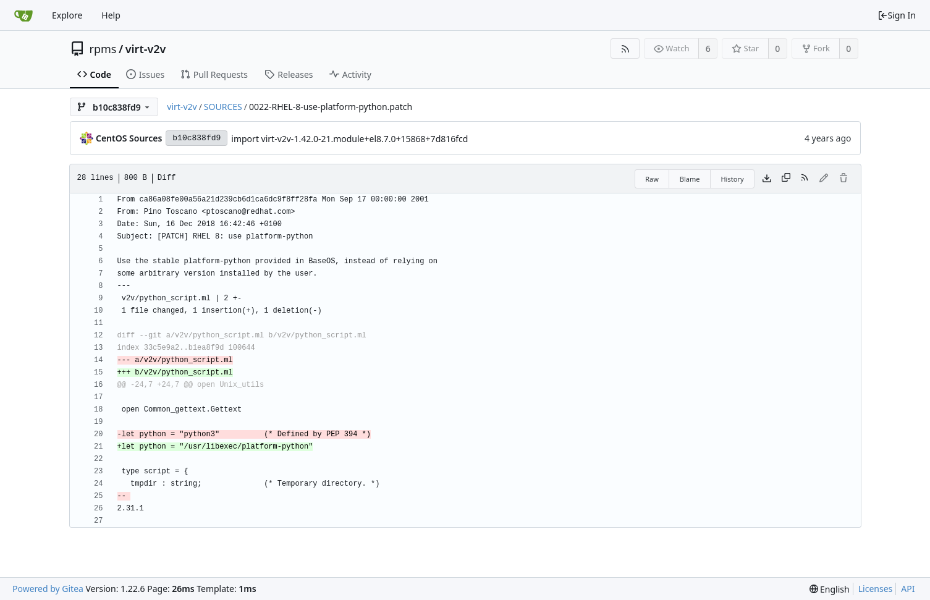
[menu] (830, 589)
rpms (103, 49)
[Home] (23, 15)
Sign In (896, 15)
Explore (67, 15)
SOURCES (223, 106)
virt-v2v (145, 49)
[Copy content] (786, 178)
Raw (652, 179)
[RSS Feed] (625, 48)
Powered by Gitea (47, 588)
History (732, 179)
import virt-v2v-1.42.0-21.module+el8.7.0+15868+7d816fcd (349, 139)
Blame (690, 179)
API (908, 588)
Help (110, 15)
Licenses (875, 588)
